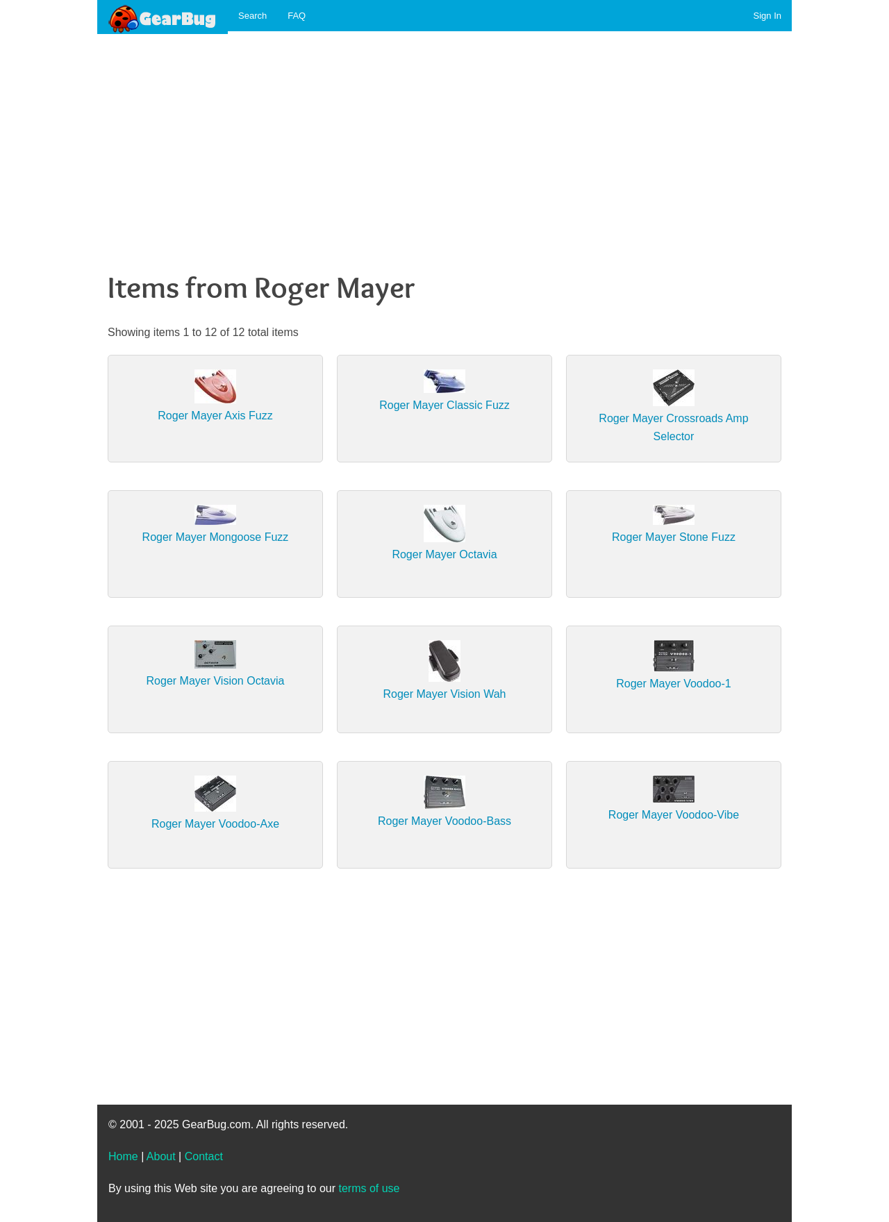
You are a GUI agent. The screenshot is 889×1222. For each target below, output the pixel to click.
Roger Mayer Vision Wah (444, 694)
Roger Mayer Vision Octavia (216, 681)
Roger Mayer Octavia (444, 554)
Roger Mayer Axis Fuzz (215, 415)
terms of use (368, 1188)
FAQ (297, 15)
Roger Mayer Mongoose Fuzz (215, 537)
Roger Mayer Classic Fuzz (444, 405)
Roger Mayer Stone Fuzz (674, 537)
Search (252, 15)
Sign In (767, 15)
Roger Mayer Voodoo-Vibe (673, 815)
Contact (204, 1156)
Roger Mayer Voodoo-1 (673, 683)
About (161, 1156)
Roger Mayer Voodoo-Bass (444, 821)
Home (123, 1156)
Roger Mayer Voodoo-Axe (215, 824)
